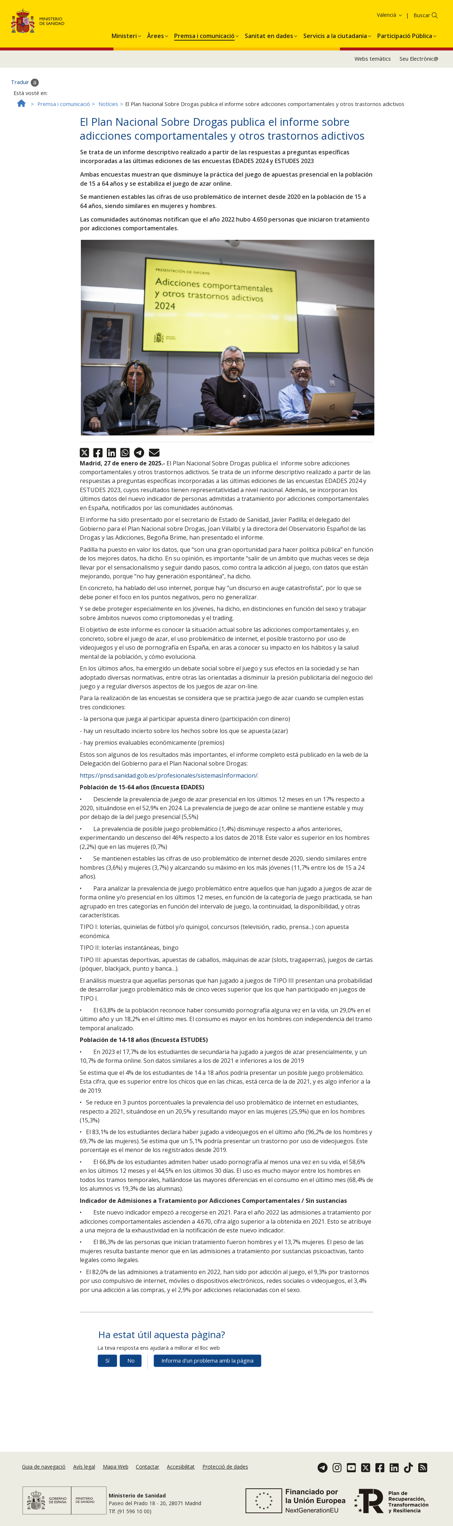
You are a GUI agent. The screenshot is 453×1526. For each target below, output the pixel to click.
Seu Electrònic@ (419, 63)
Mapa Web (115, 1466)
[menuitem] (124, 39)
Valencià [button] (390, 19)
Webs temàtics (373, 63)
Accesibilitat (181, 1466)
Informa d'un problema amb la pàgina (207, 1365)
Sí (107, 1365)
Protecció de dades (225, 1466)
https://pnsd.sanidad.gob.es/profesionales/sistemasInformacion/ (169, 780)
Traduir (25, 87)
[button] (124, 39)
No (131, 1365)
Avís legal (84, 1466)
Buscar (421, 19)
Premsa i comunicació (63, 108)
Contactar (147, 1466)
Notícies (108, 108)
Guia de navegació (43, 1466)
